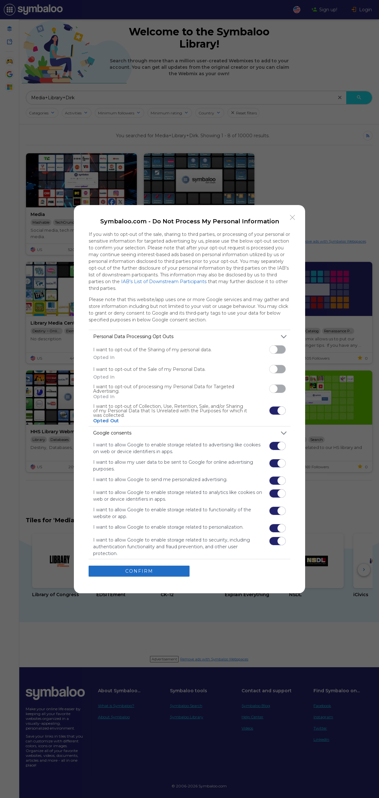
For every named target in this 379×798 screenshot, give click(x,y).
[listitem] (189, 336)
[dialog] (189, 399)
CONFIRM (139, 571)
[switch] (277, 349)
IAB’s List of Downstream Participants (164, 281)
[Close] (292, 217)
